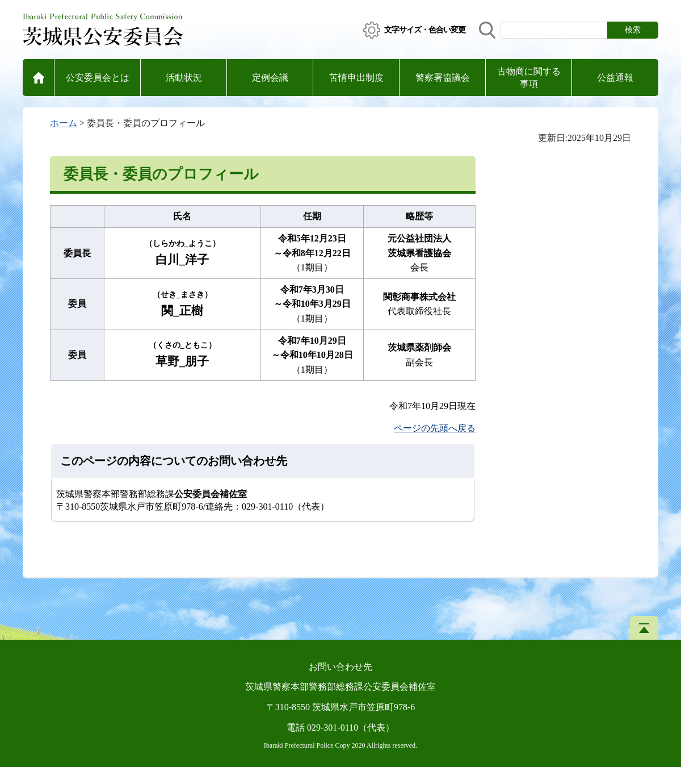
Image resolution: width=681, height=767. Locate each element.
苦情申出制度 (356, 77)
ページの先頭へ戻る (435, 428)
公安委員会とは (97, 77)
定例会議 (270, 77)
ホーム (63, 123)
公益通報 (615, 77)
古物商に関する (528, 78)
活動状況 (184, 77)
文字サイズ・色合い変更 (424, 30)
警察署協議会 (442, 77)
